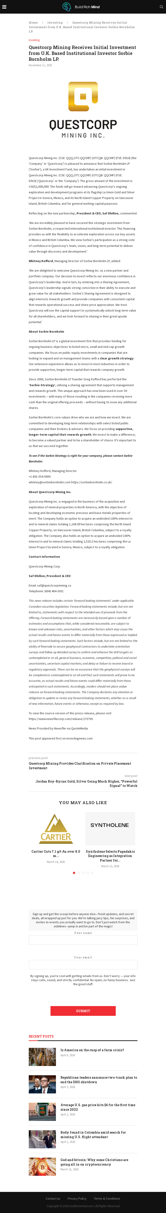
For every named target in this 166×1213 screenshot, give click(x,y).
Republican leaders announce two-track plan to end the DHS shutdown (98, 1079)
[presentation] (83, 995)
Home (33, 22)
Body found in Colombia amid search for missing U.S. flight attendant (93, 1134)
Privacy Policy (77, 1198)
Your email (83, 962)
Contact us (53, 1198)
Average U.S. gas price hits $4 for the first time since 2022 (97, 1107)
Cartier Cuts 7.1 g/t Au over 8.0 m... (55, 853)
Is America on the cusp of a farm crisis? (92, 1050)
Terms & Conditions (107, 1198)
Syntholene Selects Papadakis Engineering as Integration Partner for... (110, 855)
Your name (83, 938)
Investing (55, 22)
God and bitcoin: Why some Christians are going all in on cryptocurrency (94, 1162)
